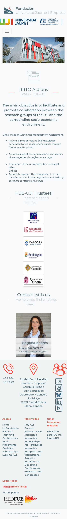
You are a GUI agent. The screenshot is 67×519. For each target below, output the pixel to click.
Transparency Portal (14, 486)
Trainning (8, 434)
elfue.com (53, 431)
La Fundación (10, 428)
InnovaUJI (53, 438)
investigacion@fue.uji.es (33, 351)
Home (5, 424)
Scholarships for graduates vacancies (33, 445)
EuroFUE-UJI (9, 454)
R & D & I (7, 431)
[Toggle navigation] (7, 31)
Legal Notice (9, 480)
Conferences (10, 438)
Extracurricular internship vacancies (33, 435)
